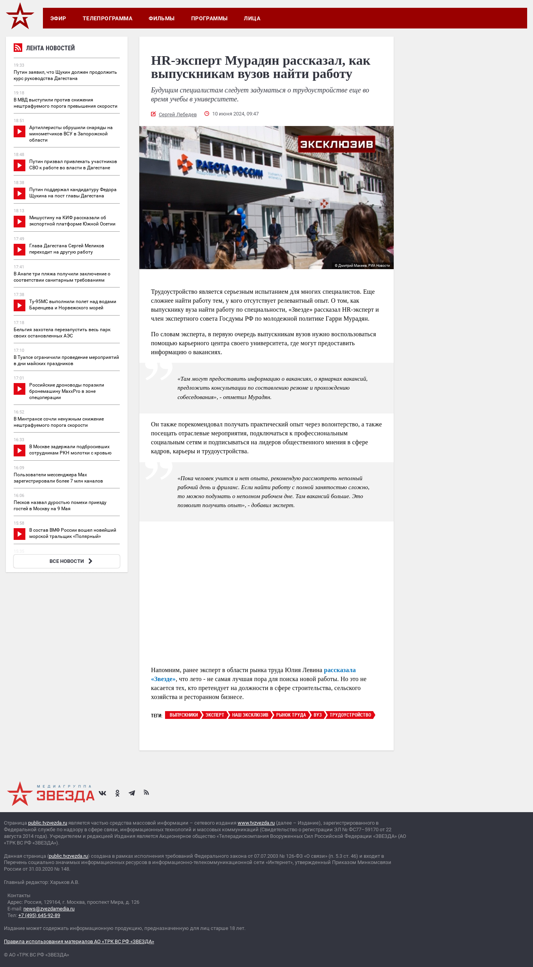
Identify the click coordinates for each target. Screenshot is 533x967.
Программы (209, 18)
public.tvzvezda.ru (47, 823)
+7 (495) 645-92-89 (39, 915)
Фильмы (162, 18)
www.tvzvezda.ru (256, 823)
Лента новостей (44, 49)
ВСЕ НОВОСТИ (72, 561)
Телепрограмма (107, 18)
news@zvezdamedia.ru (49, 909)
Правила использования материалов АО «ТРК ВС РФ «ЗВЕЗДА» (79, 941)
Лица (252, 18)
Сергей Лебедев (178, 114)
